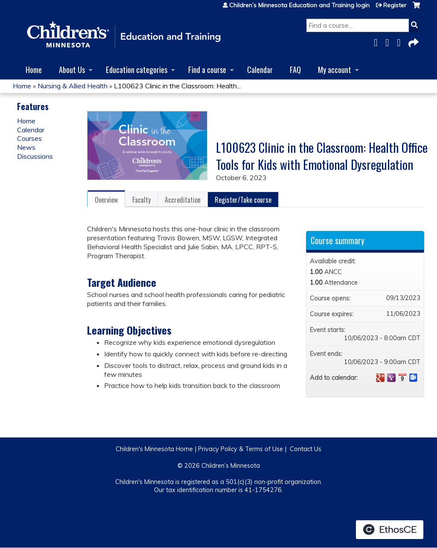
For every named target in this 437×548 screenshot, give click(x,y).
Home (34, 69)
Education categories (136, 69)
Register (394, 5)
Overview (106, 200)
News (26, 147)
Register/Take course (243, 200)
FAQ (295, 69)
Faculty (141, 200)
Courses (29, 138)
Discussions (35, 156)
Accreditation (183, 200)
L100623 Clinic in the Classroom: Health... (177, 86)
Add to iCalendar (402, 377)
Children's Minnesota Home (154, 449)
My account (334, 69)
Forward (412, 41)
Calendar (260, 69)
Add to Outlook (413, 377)
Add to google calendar (380, 377)
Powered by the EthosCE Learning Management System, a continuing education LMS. (389, 529)
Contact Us (305, 449)
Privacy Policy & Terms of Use (240, 449)
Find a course (207, 69)
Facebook (378, 41)
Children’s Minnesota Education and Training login (299, 5)
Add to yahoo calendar (391, 377)
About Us (72, 69)
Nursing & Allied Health (73, 86)
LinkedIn (401, 41)
